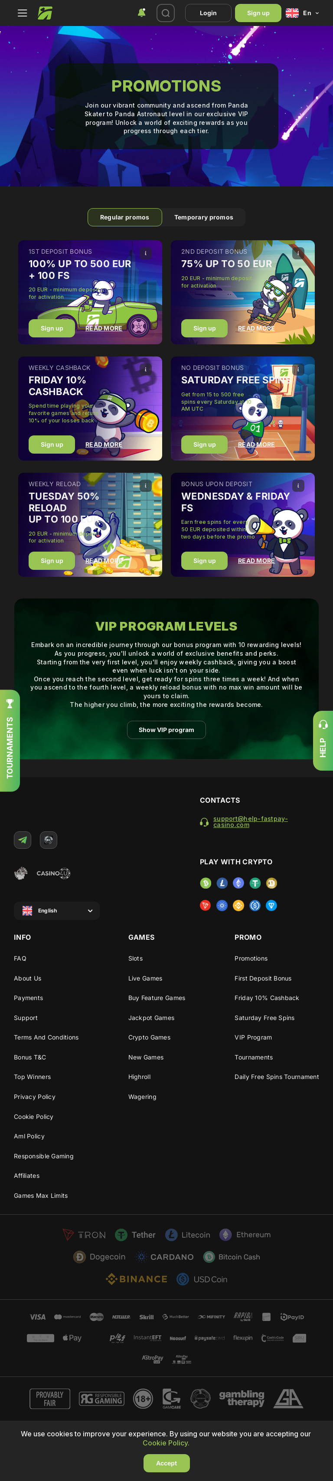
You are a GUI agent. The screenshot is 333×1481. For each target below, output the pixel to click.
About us (27, 978)
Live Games (145, 978)
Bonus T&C (30, 1057)
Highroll (139, 1076)
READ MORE (104, 328)
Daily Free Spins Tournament (277, 1076)
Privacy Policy (35, 1096)
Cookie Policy (34, 1116)
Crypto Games (149, 1037)
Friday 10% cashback (267, 997)
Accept (166, 1463)
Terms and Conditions (46, 1037)
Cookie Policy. (166, 1442)
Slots (135, 958)
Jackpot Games (151, 1017)
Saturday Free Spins (264, 1017)
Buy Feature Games (157, 997)
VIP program (253, 1037)
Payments (28, 997)
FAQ (20, 958)
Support (26, 1017)
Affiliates (26, 1175)
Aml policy (29, 1136)
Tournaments (254, 1057)
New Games (146, 1057)
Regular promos (125, 217)
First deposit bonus (263, 978)
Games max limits (41, 1195)
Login (208, 12)
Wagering (142, 1096)
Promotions (251, 958)
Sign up (258, 12)
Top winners (32, 1076)
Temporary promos (203, 217)
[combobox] (141, 13)
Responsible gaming (44, 1156)
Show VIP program (166, 729)
